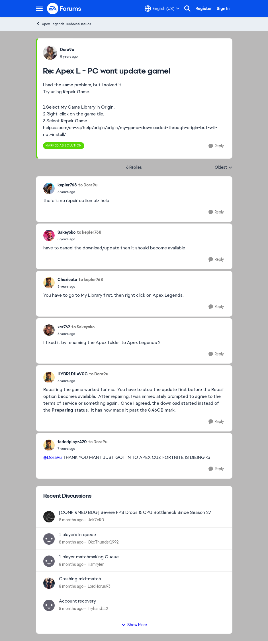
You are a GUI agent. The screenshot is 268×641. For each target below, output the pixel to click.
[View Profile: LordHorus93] (49, 583)
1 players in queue (77, 535)
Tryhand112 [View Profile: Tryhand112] (98, 608)
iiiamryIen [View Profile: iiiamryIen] (96, 564)
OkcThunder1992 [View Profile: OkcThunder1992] (103, 542)
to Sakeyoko (83, 326)
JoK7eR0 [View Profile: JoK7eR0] (96, 519)
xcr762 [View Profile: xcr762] (64, 326)
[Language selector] (162, 8)
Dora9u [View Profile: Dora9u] (67, 49)
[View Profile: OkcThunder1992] (49, 539)
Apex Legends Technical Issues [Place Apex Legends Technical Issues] (63, 23)
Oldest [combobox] (223, 167)
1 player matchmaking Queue (89, 557)
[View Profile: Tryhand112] (49, 605)
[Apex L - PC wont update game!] (69, 56)
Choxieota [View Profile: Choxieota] (67, 279)
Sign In (223, 8)
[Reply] (216, 146)
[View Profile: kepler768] (49, 188)
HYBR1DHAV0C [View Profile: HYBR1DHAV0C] (73, 374)
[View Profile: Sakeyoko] (49, 235)
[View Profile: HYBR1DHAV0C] (49, 377)
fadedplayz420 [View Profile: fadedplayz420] (72, 441)
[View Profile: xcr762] (49, 330)
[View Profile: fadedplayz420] (49, 445)
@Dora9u (52, 457)
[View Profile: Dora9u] (50, 53)
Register (203, 8)
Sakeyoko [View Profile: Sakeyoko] (66, 232)
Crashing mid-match (80, 579)
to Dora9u (87, 185)
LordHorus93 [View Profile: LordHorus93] (99, 586)
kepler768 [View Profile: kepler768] (67, 185)
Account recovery (77, 601)
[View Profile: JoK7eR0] (49, 516)
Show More (134, 624)
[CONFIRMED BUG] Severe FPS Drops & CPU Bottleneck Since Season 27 (135, 512)
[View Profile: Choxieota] (49, 282)
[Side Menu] (39, 8)
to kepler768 (89, 232)
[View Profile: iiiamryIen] (49, 561)
